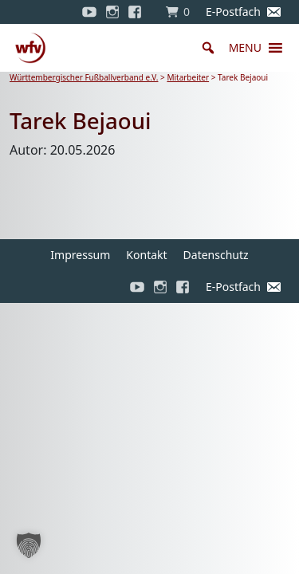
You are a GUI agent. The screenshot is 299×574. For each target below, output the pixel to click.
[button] (245, 48)
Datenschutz (216, 254)
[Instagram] (112, 12)
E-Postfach (233, 11)
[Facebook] (139, 12)
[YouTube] (89, 12)
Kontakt (146, 254)
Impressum (80, 254)
